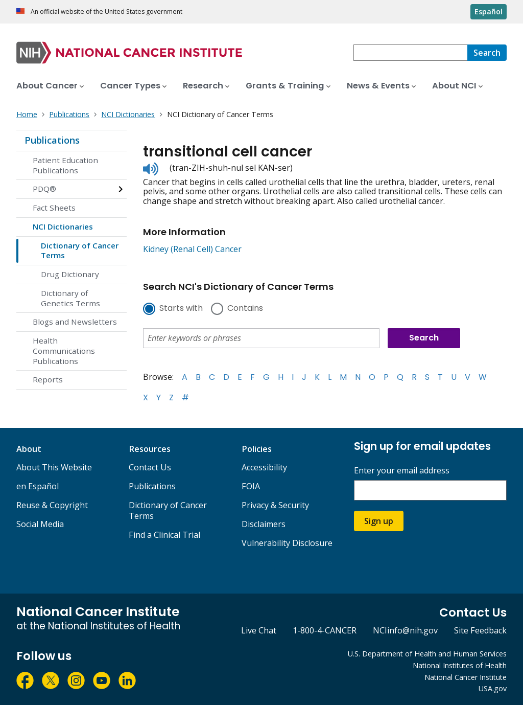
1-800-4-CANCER (324, 630)
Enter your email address (401, 470)
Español (488, 11)
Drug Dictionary (70, 274)
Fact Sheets (54, 207)
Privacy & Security (275, 505)
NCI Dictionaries (63, 226)
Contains (245, 309)
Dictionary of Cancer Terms (79, 250)
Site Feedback (480, 630)
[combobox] (410, 52)
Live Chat (258, 630)
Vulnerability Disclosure (287, 543)
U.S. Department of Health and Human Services (427, 653)
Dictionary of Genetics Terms (70, 298)
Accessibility (264, 467)
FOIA (251, 486)
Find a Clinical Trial (164, 534)
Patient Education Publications (65, 165)
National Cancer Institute (465, 677)
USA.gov (493, 688)
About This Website (54, 467)
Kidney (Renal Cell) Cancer (192, 249)
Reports (48, 379)
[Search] (487, 52)
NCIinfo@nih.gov (405, 630)
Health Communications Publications (64, 350)
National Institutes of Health (460, 665)
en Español (37, 486)
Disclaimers (264, 524)
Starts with (181, 309)
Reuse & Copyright (52, 505)
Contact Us (150, 467)
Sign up (378, 521)
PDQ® (44, 189)
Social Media (40, 524)
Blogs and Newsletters (75, 321)
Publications (52, 140)
